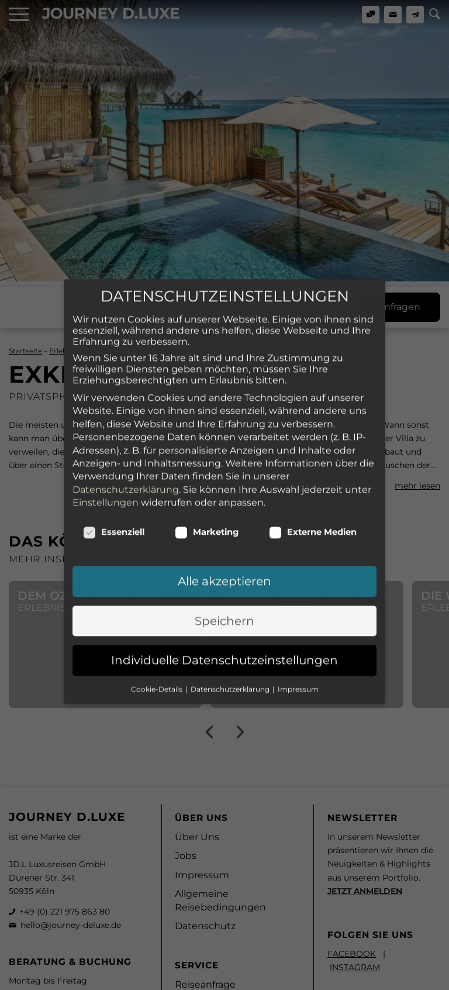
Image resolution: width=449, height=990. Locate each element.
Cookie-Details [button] (157, 608)
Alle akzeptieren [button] (224, 501)
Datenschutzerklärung (125, 408)
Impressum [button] (298, 608)
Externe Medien (313, 451)
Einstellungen (105, 421)
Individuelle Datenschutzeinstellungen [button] (224, 580)
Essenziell (114, 451)
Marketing (206, 451)
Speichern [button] (224, 540)
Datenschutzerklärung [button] (231, 608)
